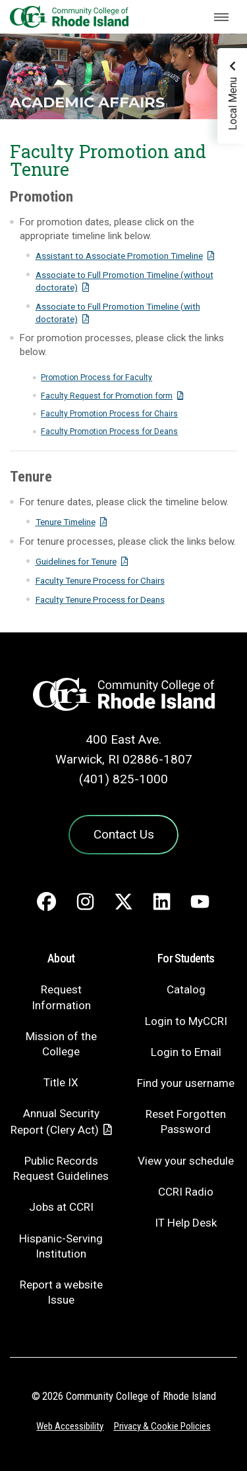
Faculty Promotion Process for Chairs (109, 413)
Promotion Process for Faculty (96, 377)
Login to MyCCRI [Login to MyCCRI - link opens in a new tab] (186, 1021)
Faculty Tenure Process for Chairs (100, 580)
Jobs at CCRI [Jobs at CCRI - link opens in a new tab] (61, 1206)
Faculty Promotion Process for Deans (109, 431)
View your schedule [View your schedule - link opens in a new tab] (186, 1160)
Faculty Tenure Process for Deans (100, 599)
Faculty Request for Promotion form (107, 396)
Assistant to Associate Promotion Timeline (119, 255)
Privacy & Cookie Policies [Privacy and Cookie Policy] (162, 1426)
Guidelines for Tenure (76, 561)
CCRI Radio (185, 1191)
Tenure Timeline (66, 521)
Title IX (60, 1082)
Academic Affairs (87, 102)
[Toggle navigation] (221, 17)
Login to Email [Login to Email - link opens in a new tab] (186, 1052)
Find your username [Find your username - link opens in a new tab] (185, 1083)
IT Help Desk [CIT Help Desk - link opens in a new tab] (186, 1222)
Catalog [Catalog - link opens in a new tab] (186, 989)
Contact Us (124, 834)
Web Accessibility (69, 1426)
